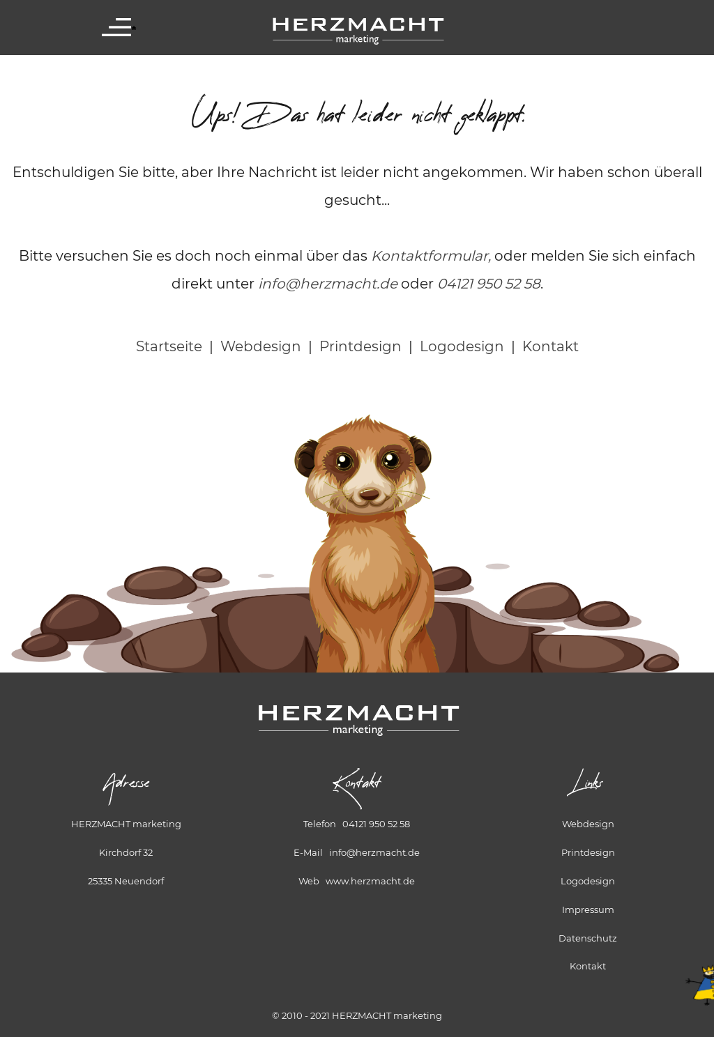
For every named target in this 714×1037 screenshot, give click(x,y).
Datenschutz (588, 938)
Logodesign (462, 346)
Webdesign (260, 346)
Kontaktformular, (431, 255)
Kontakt (550, 346)
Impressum (588, 909)
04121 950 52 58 (488, 283)
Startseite (169, 346)
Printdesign (360, 346)
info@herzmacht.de (327, 283)
